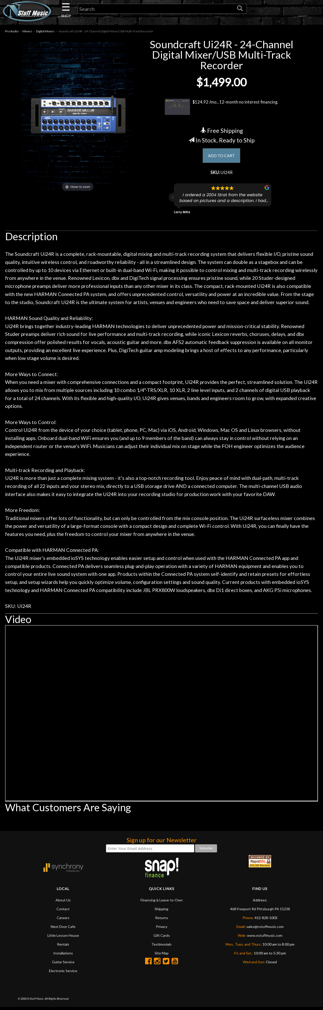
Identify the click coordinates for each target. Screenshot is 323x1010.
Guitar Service (63, 964)
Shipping (161, 911)
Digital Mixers (45, 32)
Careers (63, 920)
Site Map (162, 955)
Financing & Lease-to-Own (162, 902)
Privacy (161, 929)
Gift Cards (161, 938)
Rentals (63, 947)
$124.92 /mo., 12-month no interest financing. (221, 108)
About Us (63, 902)
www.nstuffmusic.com (264, 938)
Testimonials (161, 947)
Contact (63, 911)
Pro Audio (11, 32)
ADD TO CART (221, 157)
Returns (161, 920)
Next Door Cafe (63, 929)
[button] (173, 200)
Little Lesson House (63, 938)
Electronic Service (63, 973)
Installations (63, 955)
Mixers (27, 32)
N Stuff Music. (35, 1001)
